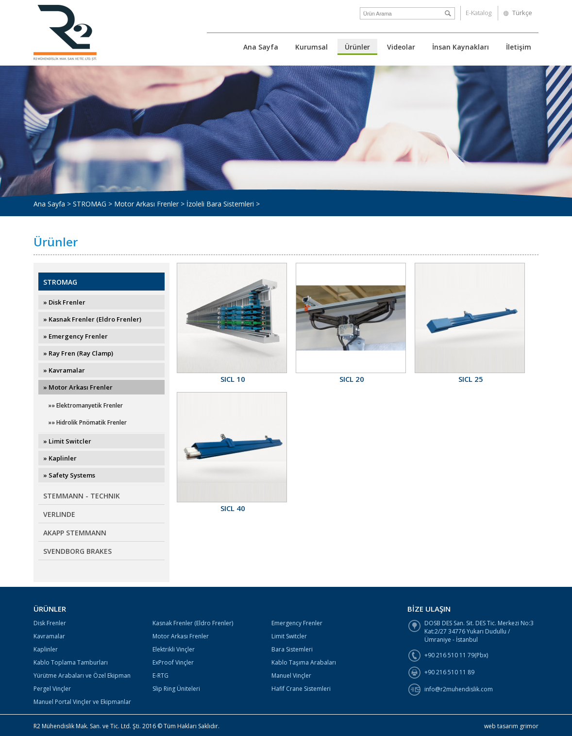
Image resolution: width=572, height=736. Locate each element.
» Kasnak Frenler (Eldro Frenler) (92, 319)
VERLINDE (59, 514)
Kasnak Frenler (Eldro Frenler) (192, 623)
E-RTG (160, 675)
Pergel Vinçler (52, 689)
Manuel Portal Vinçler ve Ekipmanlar (82, 702)
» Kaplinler (60, 458)
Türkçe (522, 12)
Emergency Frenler (296, 623)
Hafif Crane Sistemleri (301, 689)
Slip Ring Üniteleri (176, 689)
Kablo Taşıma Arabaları (303, 662)
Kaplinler (46, 649)
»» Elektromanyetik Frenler (85, 405)
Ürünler (357, 46)
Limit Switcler (289, 636)
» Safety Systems (69, 475)
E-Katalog (478, 12)
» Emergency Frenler (75, 336)
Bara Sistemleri (292, 649)
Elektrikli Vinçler (173, 649)
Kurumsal (311, 46)
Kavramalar (49, 636)
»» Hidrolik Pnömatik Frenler (87, 422)
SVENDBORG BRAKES (77, 551)
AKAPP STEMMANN (74, 532)
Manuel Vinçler (291, 675)
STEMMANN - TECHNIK (81, 495)
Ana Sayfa (260, 46)
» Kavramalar (64, 370)
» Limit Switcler (67, 441)
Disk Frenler (50, 623)
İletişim (518, 46)
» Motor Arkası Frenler (78, 387)
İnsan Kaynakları (460, 46)
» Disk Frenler (64, 302)
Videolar (401, 46)
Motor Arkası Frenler (180, 636)
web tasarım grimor (511, 726)
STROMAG (60, 282)
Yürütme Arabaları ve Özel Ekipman (82, 675)
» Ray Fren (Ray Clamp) (78, 353)
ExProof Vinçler (173, 662)
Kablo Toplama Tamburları (71, 662)
